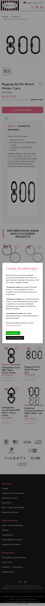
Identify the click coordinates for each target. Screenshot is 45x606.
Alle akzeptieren (13, 333)
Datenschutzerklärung (13, 325)
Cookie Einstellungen (15, 338)
